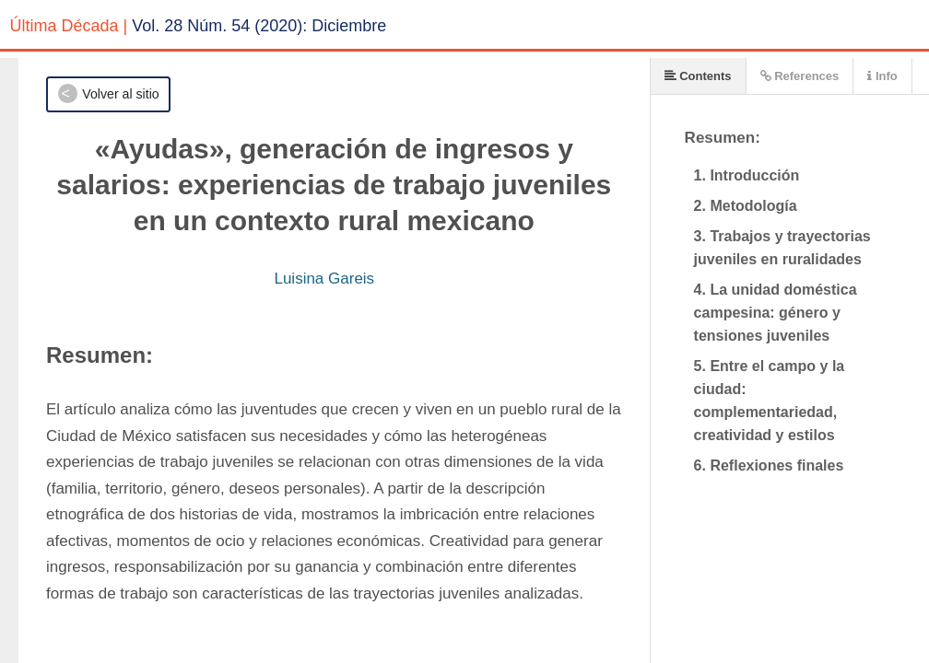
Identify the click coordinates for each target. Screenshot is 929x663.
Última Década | (69, 26)
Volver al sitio (120, 94)
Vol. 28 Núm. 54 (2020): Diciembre (259, 26)
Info (882, 76)
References (800, 76)
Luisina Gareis (324, 278)
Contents (698, 76)
